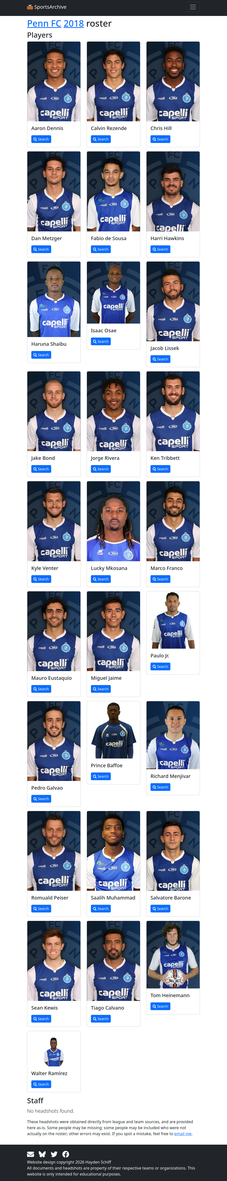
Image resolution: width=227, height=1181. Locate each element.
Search (41, 139)
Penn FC (44, 23)
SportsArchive (47, 6)
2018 (74, 23)
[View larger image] (53, 81)
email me (182, 1133)
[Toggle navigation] (193, 7)
